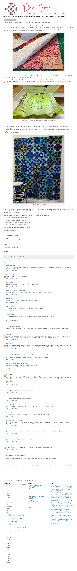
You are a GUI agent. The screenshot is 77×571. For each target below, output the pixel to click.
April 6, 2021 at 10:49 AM (11, 433)
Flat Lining (64, 497)
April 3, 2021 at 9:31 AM (11, 369)
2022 (7, 495)
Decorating (54, 493)
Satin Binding (70, 512)
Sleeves (59, 516)
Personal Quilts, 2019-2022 (27, 16)
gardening (53, 522)
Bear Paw (11, 258)
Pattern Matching (60, 508)
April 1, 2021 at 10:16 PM (11, 294)
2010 (7, 562)
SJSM (7, 334)
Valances (55, 519)
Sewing (57, 515)
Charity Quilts (59, 487)
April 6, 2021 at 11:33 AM (11, 449)
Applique (57, 485)
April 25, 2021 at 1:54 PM (11, 460)
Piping (52, 509)
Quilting (62, 511)
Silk (56, 516)
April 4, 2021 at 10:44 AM (11, 392)
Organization (70, 506)
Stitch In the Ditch (69, 516)
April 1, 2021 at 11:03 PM (11, 310)
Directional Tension (69, 493)
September (9, 504)
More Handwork (32, 506)
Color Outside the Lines (17, 258)
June (8, 510)
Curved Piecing (58, 490)
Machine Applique (65, 502)
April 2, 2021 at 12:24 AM (11, 330)
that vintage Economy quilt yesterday (28, 25)
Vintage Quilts (61, 519)
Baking (71, 485)
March (8, 537)
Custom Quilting (56, 492)
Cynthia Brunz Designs (11, 404)
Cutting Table (66, 492)
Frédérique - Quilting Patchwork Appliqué (15, 363)
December (9, 499)
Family (67, 496)
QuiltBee (31, 500)
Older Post (71, 465)
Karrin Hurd (9, 388)
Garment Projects (61, 16)
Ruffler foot (61, 512)
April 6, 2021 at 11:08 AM (11, 441)
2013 (7, 556)
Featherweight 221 (55, 497)
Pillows (71, 508)
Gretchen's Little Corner (34, 490)
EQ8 (66, 494)
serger (52, 523)
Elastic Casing (70, 494)
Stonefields (31, 491)
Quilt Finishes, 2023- (36, 16)
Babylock (67, 485)
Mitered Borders (70, 505)
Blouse (66, 486)
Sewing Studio (69, 515)
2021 (7, 497)
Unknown (8, 445)
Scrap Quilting (58, 513)
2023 (7, 493)
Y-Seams (59, 520)
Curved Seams (66, 490)
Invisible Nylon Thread (56, 500)
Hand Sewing (70, 498)
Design (59, 493)
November (9, 500)
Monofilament (53, 506)
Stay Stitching (63, 516)
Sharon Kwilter (9, 306)
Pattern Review (66, 508)
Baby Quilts (63, 485)
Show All (47, 508)
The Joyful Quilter (10, 274)
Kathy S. (8, 298)
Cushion (71, 490)
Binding (62, 486)
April (8, 514)
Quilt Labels (58, 258)
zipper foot (56, 523)
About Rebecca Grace (7, 16)
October (9, 502)
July (8, 508)
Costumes (62, 489)
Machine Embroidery (45, 258)
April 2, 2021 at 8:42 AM (11, 348)
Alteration (52, 485)
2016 (7, 551)
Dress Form (53, 494)
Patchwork (54, 508)
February (9, 539)
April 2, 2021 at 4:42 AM (11, 339)
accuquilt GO (65, 520)
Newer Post (6, 465)
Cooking (58, 489)
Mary (7, 343)
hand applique (60, 522)
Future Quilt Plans (53, 16)
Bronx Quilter (32, 495)
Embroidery (53, 496)
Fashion (71, 496)
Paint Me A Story (53, 258)
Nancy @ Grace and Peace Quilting (14, 290)
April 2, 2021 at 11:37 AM (11, 359)
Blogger (41, 565)
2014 (7, 554)
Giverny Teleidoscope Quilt (28, 258)
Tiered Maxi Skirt (61, 518)
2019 (7, 545)
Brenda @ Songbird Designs (12, 420)
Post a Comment (8, 462)
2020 (7, 543)
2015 (7, 552)
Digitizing (63, 493)
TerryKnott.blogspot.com (12, 326)
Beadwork (53, 486)
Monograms (61, 506)
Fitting (61, 497)
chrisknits (8, 437)
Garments (58, 498)
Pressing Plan (61, 509)
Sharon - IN (9, 412)
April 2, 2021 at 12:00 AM (11, 322)
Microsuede (61, 505)
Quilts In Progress (45, 16)
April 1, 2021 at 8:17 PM (11, 278)
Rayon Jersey (67, 511)
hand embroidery (69, 522)
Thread (55, 518)
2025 (7, 489)
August (8, 506)
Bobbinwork (70, 486)
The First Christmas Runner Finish (36, 501)
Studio (52, 518)
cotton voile (70, 520)
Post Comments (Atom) (14, 468)
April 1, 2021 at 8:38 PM (11, 286)
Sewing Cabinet (62, 515)
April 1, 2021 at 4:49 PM (11, 270)
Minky (65, 505)
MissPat (8, 374)
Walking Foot (67, 519)
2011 (7, 560)
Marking (57, 505)
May (8, 512)
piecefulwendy (9, 265)
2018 (7, 547)
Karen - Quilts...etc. (10, 282)
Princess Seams (67, 509)
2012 (7, 558)
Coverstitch (68, 489)
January (9, 541)
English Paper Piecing (61, 496)
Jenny (7, 396)
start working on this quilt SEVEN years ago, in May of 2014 (56, 75)
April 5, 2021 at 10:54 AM (11, 416)
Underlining (66, 518)
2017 (7, 549)
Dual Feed (62, 494)
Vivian (7, 352)
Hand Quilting (63, 498)
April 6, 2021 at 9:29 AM (11, 425)
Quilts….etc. (32, 505)
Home (38, 465)
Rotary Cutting (56, 512)
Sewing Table (53, 516)
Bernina (58, 486)
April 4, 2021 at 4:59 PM (11, 400)
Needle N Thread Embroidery (35, 485)
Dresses (58, 494)
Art (60, 485)
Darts (72, 492)
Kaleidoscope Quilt (37, 258)
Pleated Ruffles (56, 509)
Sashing (65, 512)
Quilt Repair (56, 511)
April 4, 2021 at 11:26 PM (11, 408)
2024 (7, 491)
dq (7, 453)
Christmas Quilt (65, 487)
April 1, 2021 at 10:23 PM (11, 302)
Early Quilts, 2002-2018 (17, 16)
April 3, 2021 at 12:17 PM (11, 384)
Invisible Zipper (65, 500)
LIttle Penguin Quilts (11, 429)
